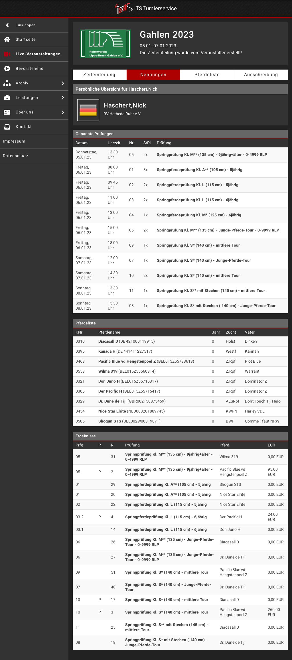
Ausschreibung (261, 74)
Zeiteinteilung (99, 74)
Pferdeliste (207, 74)
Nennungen (153, 74)
